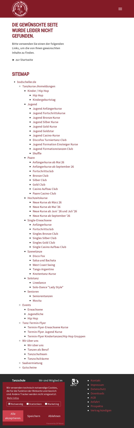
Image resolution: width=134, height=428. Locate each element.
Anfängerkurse (42, 224)
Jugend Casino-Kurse (46, 135)
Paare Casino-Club (44, 193)
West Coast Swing (44, 265)
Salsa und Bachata (44, 260)
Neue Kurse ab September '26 (51, 216)
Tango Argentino (43, 269)
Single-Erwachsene (39, 220)
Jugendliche (35, 314)
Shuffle (37, 153)
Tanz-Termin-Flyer (34, 323)
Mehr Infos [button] (13, 398)
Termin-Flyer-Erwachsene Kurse (48, 327)
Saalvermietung (32, 363)
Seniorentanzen (43, 296)
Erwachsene (35, 309)
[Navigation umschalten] (120, 9)
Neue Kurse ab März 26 (47, 202)
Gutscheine (29, 367)
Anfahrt (95, 402)
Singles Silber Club (44, 238)
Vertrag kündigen (101, 410)
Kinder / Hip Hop (38, 91)
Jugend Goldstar (43, 131)
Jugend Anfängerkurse (47, 109)
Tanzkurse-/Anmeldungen (38, 86)
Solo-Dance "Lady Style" (48, 287)
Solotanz (33, 278)
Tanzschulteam (37, 354)
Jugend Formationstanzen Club (53, 149)
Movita (37, 300)
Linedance (39, 282)
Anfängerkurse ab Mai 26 (48, 162)
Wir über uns (30, 340)
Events (26, 305)
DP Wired (59, 423)
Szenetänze (35, 251)
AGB (93, 397)
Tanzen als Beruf (38, 349)
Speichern (33, 416)
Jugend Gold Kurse (45, 126)
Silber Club (40, 180)
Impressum (97, 385)
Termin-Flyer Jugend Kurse (45, 332)
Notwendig (15, 404)
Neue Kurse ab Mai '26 (46, 207)
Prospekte (97, 406)
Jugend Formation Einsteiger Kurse (55, 144)
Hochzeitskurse (37, 198)
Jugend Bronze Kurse (46, 117)
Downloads (97, 393)
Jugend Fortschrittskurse (49, 113)
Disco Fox (39, 256)
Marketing (52, 404)
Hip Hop (38, 95)
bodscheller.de (26, 82)
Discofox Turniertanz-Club (50, 140)
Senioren (33, 292)
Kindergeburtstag (44, 100)
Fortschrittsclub (43, 171)
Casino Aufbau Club (45, 189)
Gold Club (39, 184)
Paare (31, 158)
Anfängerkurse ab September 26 (53, 166)
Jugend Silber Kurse (45, 122)
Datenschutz (98, 389)
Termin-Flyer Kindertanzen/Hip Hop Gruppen (56, 336)
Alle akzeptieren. (13, 416)
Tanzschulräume (38, 358)
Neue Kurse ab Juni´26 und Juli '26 (55, 211)
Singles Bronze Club (45, 233)
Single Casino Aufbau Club (49, 247)
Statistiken (34, 404)
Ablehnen (54, 416)
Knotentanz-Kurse (44, 274)
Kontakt (95, 380)
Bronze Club (40, 175)
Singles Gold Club (44, 242)
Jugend (32, 104)
